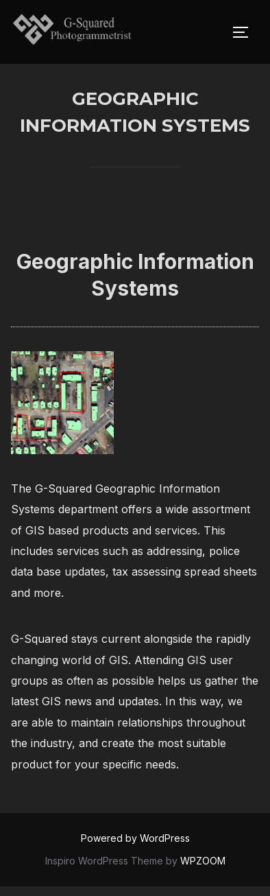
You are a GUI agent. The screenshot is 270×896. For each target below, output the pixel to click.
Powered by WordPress (135, 847)
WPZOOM (202, 869)
